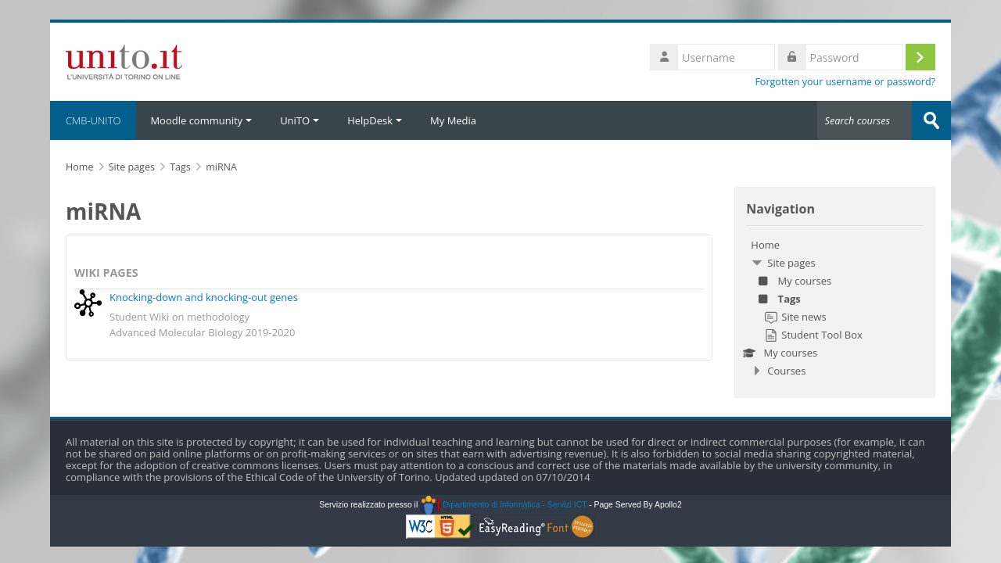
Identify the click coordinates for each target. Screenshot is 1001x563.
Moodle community (201, 120)
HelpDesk (374, 120)
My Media (453, 120)
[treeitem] (835, 307)
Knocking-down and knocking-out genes (203, 297)
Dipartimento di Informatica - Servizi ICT (503, 504)
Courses (786, 371)
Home (765, 245)
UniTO (299, 120)
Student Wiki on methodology (179, 317)
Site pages (132, 167)
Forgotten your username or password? (845, 81)
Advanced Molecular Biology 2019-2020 (202, 332)
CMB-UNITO (93, 120)
